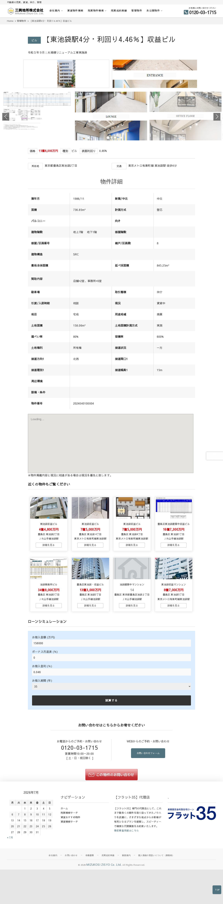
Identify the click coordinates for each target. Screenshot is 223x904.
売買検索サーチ (69, 855)
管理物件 (136, 10)
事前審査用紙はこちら (126, 873)
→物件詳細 (48, 579)
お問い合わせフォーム (148, 796)
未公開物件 (153, 10)
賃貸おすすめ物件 (70, 859)
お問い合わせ (71, 897)
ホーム (64, 850)
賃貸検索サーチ (69, 864)
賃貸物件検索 (75, 10)
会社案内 (54, 10)
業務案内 (126, 897)
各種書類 (89, 897)
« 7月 (10, 880)
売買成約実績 (119, 10)
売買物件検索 (96, 10)
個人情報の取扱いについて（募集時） (156, 897)
